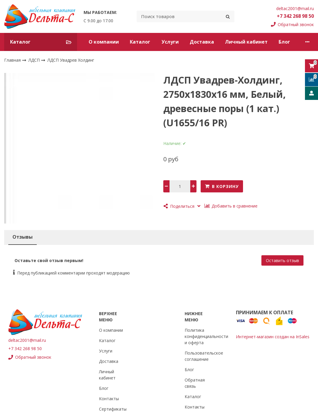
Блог (284, 42)
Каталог (140, 42)
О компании (104, 42)
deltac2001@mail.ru (295, 8)
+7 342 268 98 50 (295, 16)
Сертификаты (113, 409)
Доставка (202, 42)
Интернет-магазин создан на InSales (272, 336)
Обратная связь (195, 383)
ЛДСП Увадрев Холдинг (70, 60)
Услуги (170, 42)
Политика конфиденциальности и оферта (206, 336)
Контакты (109, 398)
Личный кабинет (246, 42)
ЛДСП (34, 60)
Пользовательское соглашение (204, 356)
